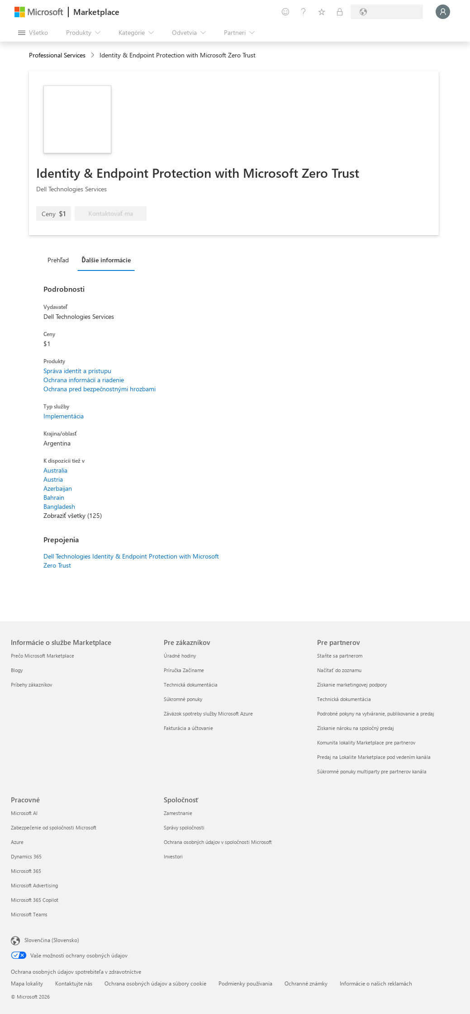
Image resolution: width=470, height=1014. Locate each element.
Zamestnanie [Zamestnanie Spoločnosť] (178, 813)
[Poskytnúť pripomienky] (285, 12)
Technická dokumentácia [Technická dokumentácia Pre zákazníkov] (191, 684)
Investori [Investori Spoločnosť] (173, 856)
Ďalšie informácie (105, 260)
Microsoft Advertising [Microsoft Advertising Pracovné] (34, 885)
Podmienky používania (245, 983)
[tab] (60, 260)
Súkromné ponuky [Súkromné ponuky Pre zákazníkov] (183, 699)
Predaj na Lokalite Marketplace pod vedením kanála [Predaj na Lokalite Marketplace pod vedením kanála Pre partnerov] (374, 756)
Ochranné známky (306, 983)
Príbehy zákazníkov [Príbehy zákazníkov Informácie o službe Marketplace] (31, 684)
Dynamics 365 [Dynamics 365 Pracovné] (26, 856)
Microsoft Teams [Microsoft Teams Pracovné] (29, 914)
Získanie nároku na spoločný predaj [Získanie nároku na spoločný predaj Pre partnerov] (355, 728)
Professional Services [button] (57, 55)
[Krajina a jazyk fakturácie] (387, 12)
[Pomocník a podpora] (303, 12)
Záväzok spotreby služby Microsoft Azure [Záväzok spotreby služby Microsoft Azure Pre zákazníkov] (208, 713)
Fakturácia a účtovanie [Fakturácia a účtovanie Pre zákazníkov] (188, 728)
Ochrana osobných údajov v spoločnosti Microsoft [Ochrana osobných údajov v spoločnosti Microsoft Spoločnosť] (218, 842)
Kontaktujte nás (73, 983)
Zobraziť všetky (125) (72, 515)
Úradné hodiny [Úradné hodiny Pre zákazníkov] (180, 655)
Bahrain (53, 497)
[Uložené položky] (321, 12)
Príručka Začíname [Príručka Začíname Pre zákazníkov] (184, 670)
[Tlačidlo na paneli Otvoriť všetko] (33, 33)
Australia (55, 470)
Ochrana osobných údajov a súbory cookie (155, 983)
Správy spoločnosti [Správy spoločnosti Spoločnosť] (184, 827)
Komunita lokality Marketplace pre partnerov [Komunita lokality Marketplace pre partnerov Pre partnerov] (366, 742)
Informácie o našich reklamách (376, 983)
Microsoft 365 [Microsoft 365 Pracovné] (26, 870)
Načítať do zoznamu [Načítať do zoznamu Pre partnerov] (339, 670)
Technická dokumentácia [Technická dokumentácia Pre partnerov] (344, 699)
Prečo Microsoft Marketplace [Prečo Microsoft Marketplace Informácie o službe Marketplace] (42, 655)
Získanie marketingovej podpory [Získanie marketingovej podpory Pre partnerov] (352, 684)
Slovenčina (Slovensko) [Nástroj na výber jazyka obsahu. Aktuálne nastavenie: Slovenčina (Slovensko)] (51, 939)
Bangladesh (59, 506)
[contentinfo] (93, 55)
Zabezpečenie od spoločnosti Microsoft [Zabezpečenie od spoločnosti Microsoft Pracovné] (53, 827)
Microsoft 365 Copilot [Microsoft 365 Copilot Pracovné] (34, 899)
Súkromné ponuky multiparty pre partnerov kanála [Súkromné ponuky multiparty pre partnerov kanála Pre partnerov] (372, 771)
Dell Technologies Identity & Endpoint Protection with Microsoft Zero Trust (131, 560)
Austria (53, 479)
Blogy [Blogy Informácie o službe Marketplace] (17, 670)
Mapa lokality (27, 983)
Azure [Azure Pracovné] (17, 842)
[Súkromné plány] (339, 12)
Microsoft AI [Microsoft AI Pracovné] (24, 813)
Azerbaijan (57, 488)
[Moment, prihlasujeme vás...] (443, 12)
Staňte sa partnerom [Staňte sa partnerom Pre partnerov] (339, 655)
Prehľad (58, 260)
